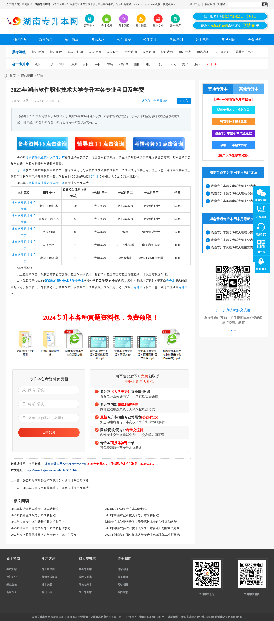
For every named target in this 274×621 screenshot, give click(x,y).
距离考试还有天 (230, 25)
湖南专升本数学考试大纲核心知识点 (235, 193)
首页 (13, 75)
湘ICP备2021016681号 (151, 616)
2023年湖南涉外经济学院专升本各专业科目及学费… (57, 480)
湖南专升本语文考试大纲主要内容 (233, 186)
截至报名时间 (230, 16)
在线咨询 (261, 217)
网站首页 (19, 39)
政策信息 (45, 39)
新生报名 (11, 592)
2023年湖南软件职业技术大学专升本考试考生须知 (44, 534)
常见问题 (228, 39)
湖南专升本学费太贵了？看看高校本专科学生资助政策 (141, 521)
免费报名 (254, 39)
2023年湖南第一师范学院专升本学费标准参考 (41, 528)
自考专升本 (85, 569)
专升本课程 (48, 569)
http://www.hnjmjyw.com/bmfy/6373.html (52, 470)
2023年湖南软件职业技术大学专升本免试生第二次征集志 (142, 534)
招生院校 (124, 39)
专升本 (60, 157)
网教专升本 (85, 584)
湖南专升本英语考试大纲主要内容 (233, 201)
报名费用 (27, 75)
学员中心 (195, 4)
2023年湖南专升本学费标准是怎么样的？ (38, 521)
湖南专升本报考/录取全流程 (233, 133)
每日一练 (47, 592)
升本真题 (47, 584)
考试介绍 (11, 569)
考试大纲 (98, 39)
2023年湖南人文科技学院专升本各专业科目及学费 (56, 488)
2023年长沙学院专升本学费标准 (126, 509)
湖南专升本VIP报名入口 (233, 109)
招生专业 (150, 39)
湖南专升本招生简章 (233, 145)
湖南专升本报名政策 (233, 121)
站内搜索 (123, 592)
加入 (184, 100)
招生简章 (72, 39)
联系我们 (123, 576)
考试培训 (176, 39)
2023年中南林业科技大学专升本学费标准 (132, 515)
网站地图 (123, 584)
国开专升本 (85, 592)
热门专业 (11, 576)
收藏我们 (210, 4)
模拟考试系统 (49, 576)
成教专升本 (85, 576)
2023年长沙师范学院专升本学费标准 (35, 509)
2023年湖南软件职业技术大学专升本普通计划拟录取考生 (142, 528)
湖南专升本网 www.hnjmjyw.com (66, 463)
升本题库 (202, 39)
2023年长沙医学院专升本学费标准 (33, 515)
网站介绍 (123, 569)
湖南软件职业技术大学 (41, 157)
